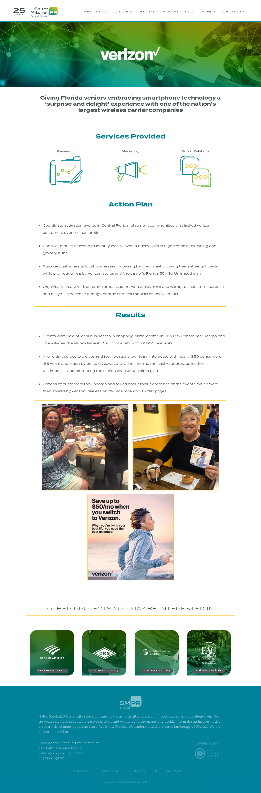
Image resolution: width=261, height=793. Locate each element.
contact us (177, 771)
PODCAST (170, 11)
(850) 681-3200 (51, 758)
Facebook (82, 771)
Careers (208, 11)
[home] (35, 10)
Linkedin (137, 771)
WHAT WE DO (95, 11)
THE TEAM (147, 11)
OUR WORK (122, 11)
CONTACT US (233, 11)
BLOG (189, 11)
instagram (110, 771)
